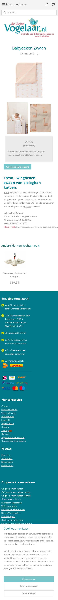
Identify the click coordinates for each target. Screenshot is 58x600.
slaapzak (47, 227)
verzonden (25, 308)
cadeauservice (20, 339)
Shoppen (9, 333)
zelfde (8, 308)
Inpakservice (7, 423)
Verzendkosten (8, 413)
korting (21, 333)
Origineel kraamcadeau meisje (15, 492)
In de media (7, 458)
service (22, 343)
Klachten (5, 434)
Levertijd (5, 420)
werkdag (15, 308)
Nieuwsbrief (7, 465)
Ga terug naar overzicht (17, 166)
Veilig (4, 506)
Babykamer (6, 509)
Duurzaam (6, 502)
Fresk (6, 192)
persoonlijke (13, 343)
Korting (5, 427)
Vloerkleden (14, 513)
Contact (5, 406)
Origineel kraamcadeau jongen (16, 495)
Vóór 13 (9, 305)
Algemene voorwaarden (12, 437)
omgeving (19, 353)
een (24, 350)
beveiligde (10, 353)
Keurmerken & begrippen (13, 441)
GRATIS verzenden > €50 (17, 315)
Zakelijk (5, 430)
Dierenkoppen (8, 516)
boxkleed (20, 227)
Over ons (5, 455)
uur (14, 305)
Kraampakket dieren (11, 499)
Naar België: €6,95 (14, 326)
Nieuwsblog (7, 461)
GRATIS (9, 339)
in (21, 350)
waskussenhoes (34, 227)
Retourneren (7, 416)
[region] (29, 552)
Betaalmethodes (9, 409)
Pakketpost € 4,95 (12, 319)
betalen (16, 350)
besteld (20, 305)
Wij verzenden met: (14, 360)
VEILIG (9, 350)
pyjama (27, 206)
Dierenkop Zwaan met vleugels (14, 275)
